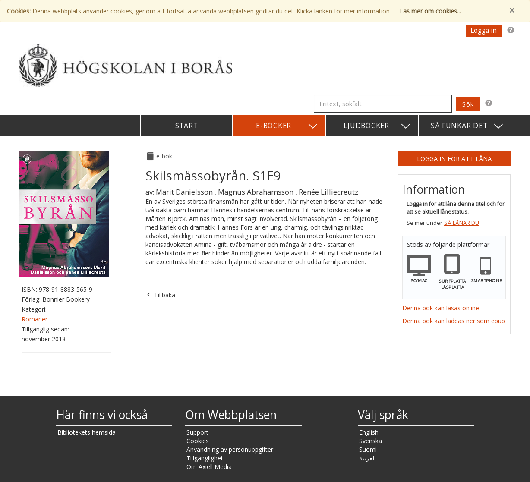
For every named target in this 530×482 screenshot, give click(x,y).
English (369, 432)
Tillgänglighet (204, 458)
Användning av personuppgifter (229, 449)
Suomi (368, 449)
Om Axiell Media (209, 467)
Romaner (34, 319)
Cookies (197, 441)
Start (186, 125)
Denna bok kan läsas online (440, 308)
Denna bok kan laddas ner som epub (453, 321)
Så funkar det (467, 126)
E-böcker (287, 126)
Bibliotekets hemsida (86, 432)
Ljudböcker (377, 126)
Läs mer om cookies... (430, 11)
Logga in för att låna (454, 158)
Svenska (370, 441)
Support (197, 432)
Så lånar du (461, 223)
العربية (367, 458)
